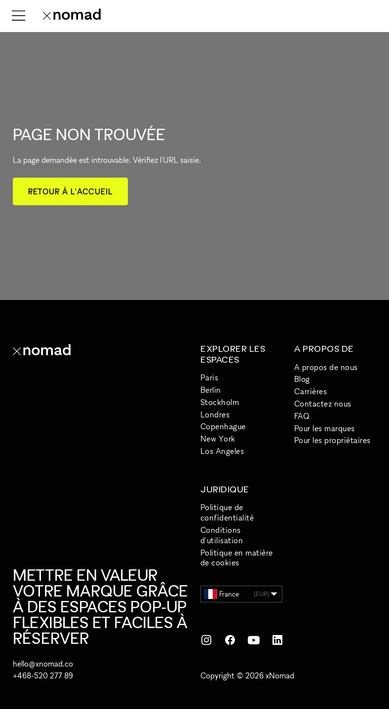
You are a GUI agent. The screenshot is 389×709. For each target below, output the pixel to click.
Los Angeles (222, 451)
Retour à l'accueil (70, 191)
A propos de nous (326, 367)
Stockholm (219, 402)
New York (217, 439)
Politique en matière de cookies (236, 558)
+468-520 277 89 (43, 675)
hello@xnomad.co (43, 664)
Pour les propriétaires (332, 440)
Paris (209, 377)
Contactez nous (322, 404)
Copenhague (223, 426)
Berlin (210, 390)
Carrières (310, 391)
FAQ (301, 416)
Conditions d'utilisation (221, 535)
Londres (215, 414)
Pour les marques (324, 428)
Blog (302, 379)
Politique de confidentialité (227, 512)
